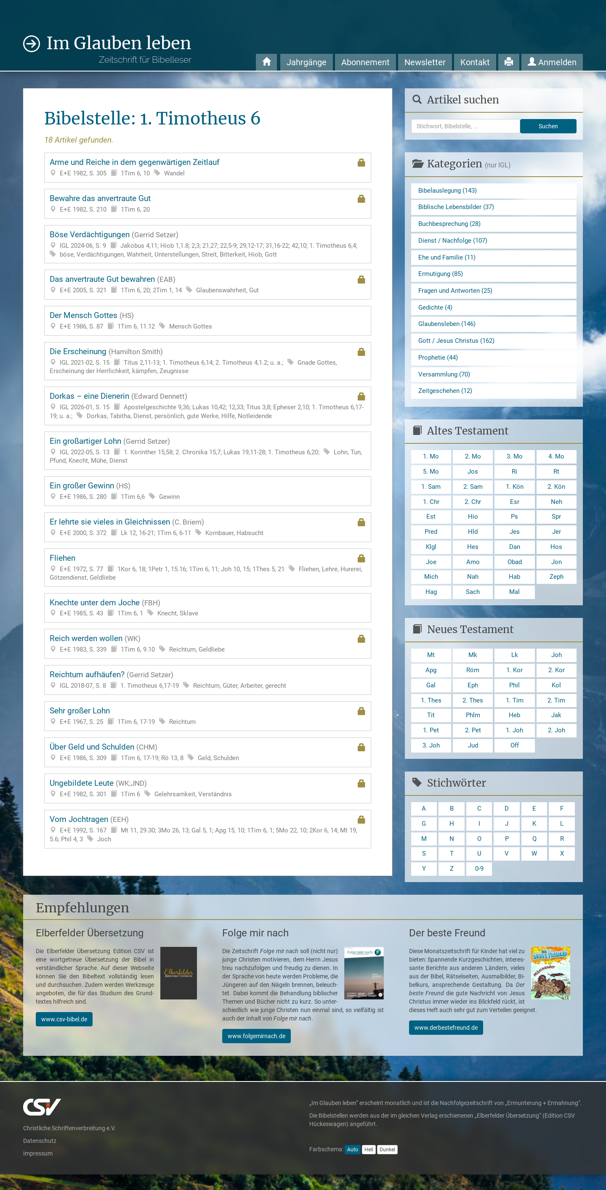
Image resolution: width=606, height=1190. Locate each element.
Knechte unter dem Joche (208, 608)
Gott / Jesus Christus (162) (458, 345)
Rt (556, 478)
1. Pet (431, 743)
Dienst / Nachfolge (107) (455, 242)
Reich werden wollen (208, 643)
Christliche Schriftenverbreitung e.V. (69, 1143)
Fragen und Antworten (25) (458, 293)
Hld (473, 540)
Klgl (431, 555)
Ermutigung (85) (442, 277)
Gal (431, 696)
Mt (431, 666)
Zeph (556, 587)
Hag (431, 602)
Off (514, 759)
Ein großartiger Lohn (208, 450)
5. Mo (431, 478)
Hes (472, 555)
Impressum (38, 1169)
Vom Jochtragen (208, 829)
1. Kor (514, 681)
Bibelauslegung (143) (450, 191)
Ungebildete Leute (208, 788)
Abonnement (365, 62)
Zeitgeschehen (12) (447, 396)
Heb (515, 727)
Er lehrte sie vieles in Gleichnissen (208, 527)
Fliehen (208, 567)
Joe (430, 571)
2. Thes (473, 712)
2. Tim (556, 712)
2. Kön (556, 494)
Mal (514, 602)
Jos (473, 478)
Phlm (473, 727)
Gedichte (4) (436, 311)
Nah (473, 587)
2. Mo (473, 462)
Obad (515, 571)
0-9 (479, 884)
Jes (514, 540)
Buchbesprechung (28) (452, 225)
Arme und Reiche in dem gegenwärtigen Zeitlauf (208, 167)
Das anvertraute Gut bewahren (208, 284)
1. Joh (514, 743)
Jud (472, 759)
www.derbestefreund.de (446, 1043)
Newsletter (425, 62)
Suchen (548, 126)
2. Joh (556, 743)
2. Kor (556, 681)
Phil (514, 696)
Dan (514, 555)
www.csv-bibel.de (64, 1034)
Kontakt (475, 62)
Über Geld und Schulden (208, 752)
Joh (556, 666)
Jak (556, 727)
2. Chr (472, 509)
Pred (431, 540)
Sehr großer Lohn (208, 716)
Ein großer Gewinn (208, 491)
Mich (431, 587)
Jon (556, 571)
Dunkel (387, 1165)
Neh (556, 509)
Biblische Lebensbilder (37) (458, 208)
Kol (556, 696)
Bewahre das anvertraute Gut (208, 203)
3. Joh (431, 759)
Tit (431, 727)
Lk (514, 666)
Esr (514, 509)
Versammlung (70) (446, 379)
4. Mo (556, 462)
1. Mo (431, 462)
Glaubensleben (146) (449, 328)
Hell (368, 1165)
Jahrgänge (307, 62)
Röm (473, 681)
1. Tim (514, 712)
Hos (556, 555)
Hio (473, 524)
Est (431, 524)
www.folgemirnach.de (256, 1051)
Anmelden (552, 62)
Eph (472, 696)
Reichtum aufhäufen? (208, 680)
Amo (473, 571)
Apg (431, 681)
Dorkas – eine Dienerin (208, 406)
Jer (556, 540)
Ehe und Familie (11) (449, 259)
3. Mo (514, 462)
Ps (514, 524)
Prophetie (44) (439, 362)
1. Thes (431, 712)
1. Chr (431, 509)
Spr (556, 524)
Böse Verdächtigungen (208, 244)
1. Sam (430, 494)
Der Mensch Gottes (208, 320)
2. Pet (473, 743)
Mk (473, 666)
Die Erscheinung (208, 361)
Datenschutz (39, 1156)
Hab (514, 587)
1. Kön (514, 494)
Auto (352, 1165)
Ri (515, 478)
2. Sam (473, 494)
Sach (473, 602)
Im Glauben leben (118, 49)
